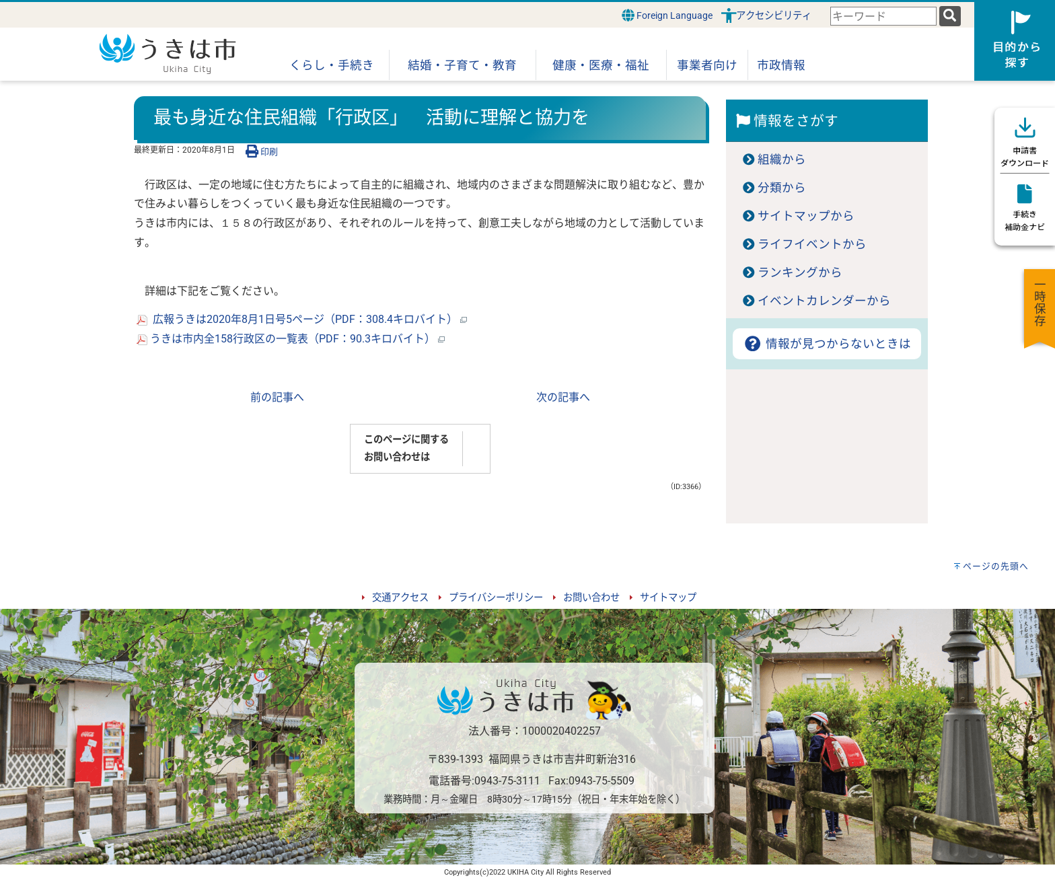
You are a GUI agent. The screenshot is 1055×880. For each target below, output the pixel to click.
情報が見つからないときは (826, 344)
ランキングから (800, 272)
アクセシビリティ (773, 16)
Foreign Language (667, 15)
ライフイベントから (812, 244)
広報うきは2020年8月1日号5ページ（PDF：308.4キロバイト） (302, 319)
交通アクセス (400, 597)
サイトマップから (806, 216)
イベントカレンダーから (824, 300)
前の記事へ (277, 397)
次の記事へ (563, 397)
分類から (782, 187)
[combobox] (883, 16)
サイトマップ (668, 597)
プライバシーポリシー (496, 597)
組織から (782, 159)
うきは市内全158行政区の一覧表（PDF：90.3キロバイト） (291, 338)
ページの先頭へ (996, 566)
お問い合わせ (591, 597)
